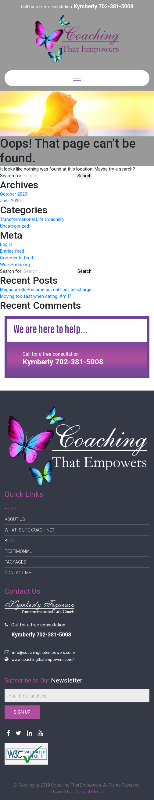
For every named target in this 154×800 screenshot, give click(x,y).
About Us (15, 519)
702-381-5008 (115, 6)
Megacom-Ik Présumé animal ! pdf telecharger (46, 289)
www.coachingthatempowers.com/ (43, 659)
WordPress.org (15, 264)
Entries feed (12, 251)
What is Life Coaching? (29, 530)
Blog (10, 540)
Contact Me (18, 572)
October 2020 (13, 194)
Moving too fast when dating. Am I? (35, 296)
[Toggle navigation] (77, 78)
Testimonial (18, 551)
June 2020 (10, 201)
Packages (15, 562)
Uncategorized (14, 226)
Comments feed (16, 258)
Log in (6, 244)
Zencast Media (88, 791)
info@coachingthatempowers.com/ (43, 652)
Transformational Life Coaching (32, 219)
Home (11, 508)
